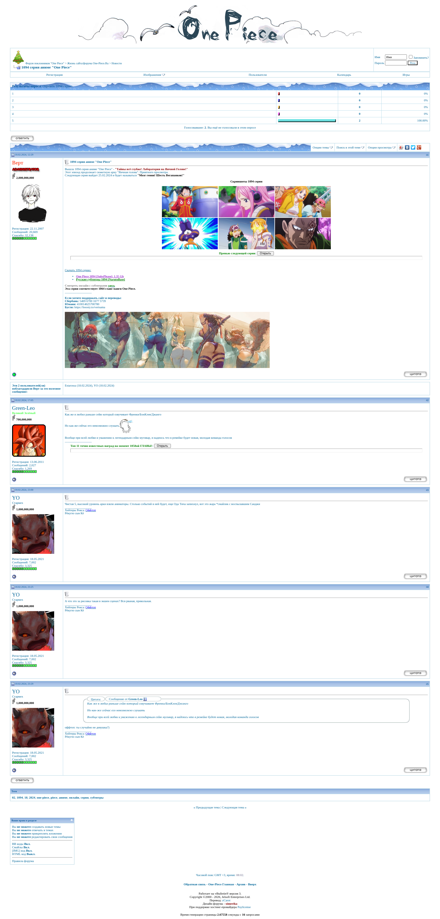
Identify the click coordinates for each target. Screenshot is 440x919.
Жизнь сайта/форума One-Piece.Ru (88, 63)
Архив (241, 884)
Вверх (252, 884)
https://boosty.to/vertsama (89, 307)
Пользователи (258, 74)
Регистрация (54, 74)
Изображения (152, 74)
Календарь (344, 74)
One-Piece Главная (221, 884)
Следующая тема (233, 807)
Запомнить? (419, 57)
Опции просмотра (379, 147)
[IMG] (16, 850)
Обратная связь (195, 884)
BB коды (17, 843)
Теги (14, 791)
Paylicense (244, 907)
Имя (377, 57)
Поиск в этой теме (348, 147)
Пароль (379, 63)
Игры (406, 74)
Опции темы (321, 147)
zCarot (226, 900)
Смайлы (17, 847)
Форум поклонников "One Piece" (45, 63)
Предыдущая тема (208, 807)
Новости (117, 63)
